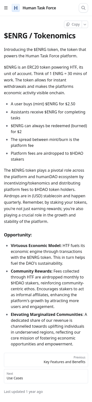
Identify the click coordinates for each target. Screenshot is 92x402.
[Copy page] (73, 24)
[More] (85, 24)
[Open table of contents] (6, 8)
